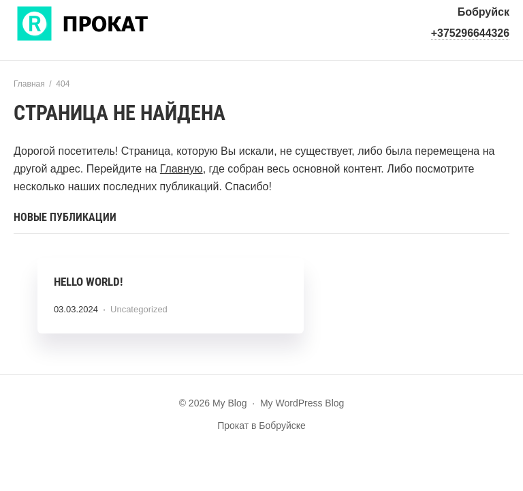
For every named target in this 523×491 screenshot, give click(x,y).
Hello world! (88, 282)
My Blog (116, 22)
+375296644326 (469, 33)
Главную (181, 169)
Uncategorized (139, 310)
